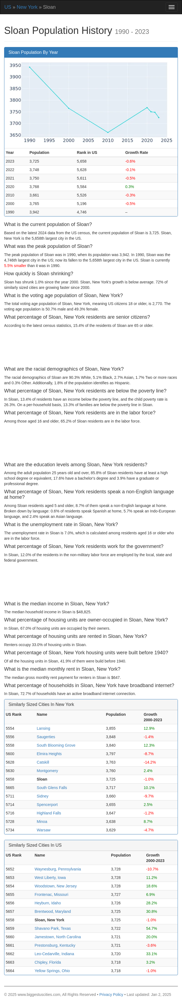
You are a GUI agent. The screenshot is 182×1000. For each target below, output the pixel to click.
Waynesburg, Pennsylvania (58, 869)
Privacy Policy (111, 994)
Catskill (43, 762)
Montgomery (47, 771)
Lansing (43, 728)
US (7, 7)
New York (27, 7)
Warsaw (43, 830)
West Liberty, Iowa (50, 877)
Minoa (42, 821)
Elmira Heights (49, 754)
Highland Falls (49, 813)
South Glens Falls (52, 787)
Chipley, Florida (48, 962)
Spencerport (47, 804)
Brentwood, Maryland (53, 911)
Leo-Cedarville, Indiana (54, 954)
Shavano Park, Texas (53, 928)
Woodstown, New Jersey (56, 886)
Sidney (43, 796)
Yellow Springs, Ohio (52, 971)
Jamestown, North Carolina (58, 937)
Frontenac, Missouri (51, 894)
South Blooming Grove (56, 745)
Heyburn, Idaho (48, 903)
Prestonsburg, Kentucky (55, 945)
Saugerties (46, 737)
